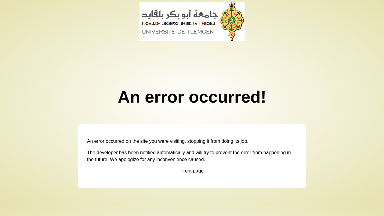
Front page (191, 170)
